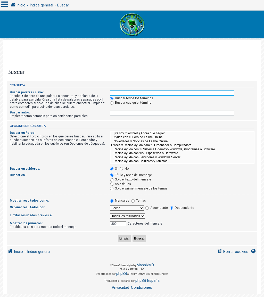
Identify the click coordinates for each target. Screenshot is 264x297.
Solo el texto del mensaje (130, 179)
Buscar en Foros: (22, 133)
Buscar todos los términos (131, 98)
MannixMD (145, 265)
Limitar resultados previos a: (31, 215)
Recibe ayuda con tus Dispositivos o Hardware (182, 153)
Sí (114, 168)
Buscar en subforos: (25, 168)
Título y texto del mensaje (131, 175)
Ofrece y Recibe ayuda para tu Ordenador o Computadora (182, 145)
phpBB (121, 273)
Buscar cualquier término (130, 102)
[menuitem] (233, 252)
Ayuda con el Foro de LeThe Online (182, 137)
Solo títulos (120, 184)
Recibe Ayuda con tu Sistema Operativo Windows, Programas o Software (182, 149)
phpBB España (147, 280)
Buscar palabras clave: (27, 92)
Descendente (182, 208)
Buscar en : (18, 175)
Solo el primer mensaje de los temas (139, 188)
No (124, 168)
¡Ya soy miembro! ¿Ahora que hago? (182, 133)
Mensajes (119, 200)
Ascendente (156, 208)
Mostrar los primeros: (26, 223)
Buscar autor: (20, 112)
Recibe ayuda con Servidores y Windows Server (182, 157)
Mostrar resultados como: (29, 200)
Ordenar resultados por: (27, 207)
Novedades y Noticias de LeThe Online (182, 141)
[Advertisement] (132, 51)
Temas (138, 200)
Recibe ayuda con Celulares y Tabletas (182, 161)
